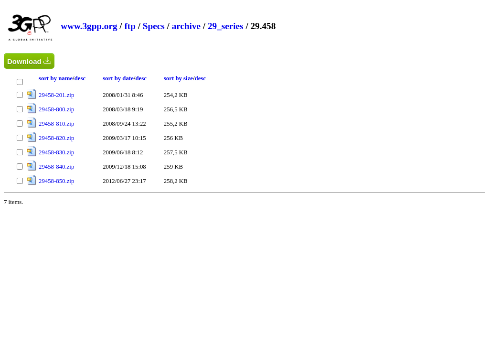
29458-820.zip (56, 138)
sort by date (118, 78)
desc (79, 78)
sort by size (178, 78)
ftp (129, 26)
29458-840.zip (56, 166)
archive (186, 26)
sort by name (56, 78)
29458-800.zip (56, 109)
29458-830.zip (56, 152)
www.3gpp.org (89, 26)
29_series (226, 26)
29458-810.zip (56, 123)
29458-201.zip (56, 95)
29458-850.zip (56, 181)
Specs (154, 26)
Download (29, 60)
